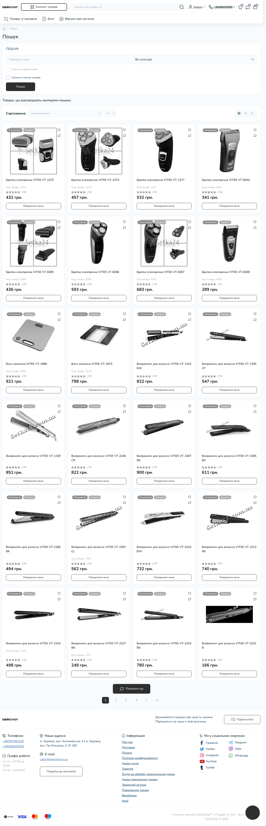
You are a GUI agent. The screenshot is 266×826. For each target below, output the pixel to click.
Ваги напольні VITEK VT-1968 (26, 364)
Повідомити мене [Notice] (33, 206)
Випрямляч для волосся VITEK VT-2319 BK (164, 645)
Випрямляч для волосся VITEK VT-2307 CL (98, 549)
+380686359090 (13, 746)
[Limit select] (110, 113)
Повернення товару (135, 790)
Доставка (128, 747)
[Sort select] (66, 113)
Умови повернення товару (140, 779)
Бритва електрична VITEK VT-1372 (30, 180)
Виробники (129, 795)
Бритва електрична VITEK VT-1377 (160, 180)
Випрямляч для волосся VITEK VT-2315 (33, 643)
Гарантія (127, 769)
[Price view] (252, 113)
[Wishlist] (59, 129)
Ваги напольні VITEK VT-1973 (91, 364)
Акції (125, 801)
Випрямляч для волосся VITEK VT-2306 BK (33, 549)
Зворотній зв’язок (134, 785)
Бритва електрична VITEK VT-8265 (30, 272)
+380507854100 (13, 741)
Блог (51, 19)
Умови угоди (130, 763)
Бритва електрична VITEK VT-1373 (95, 180)
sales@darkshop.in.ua (54, 759)
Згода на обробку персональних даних (148, 774)
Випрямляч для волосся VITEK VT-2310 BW (164, 549)
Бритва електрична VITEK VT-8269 (226, 272)
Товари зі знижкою (23, 19)
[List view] (246, 113)
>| (157, 700)
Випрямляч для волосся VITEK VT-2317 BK (98, 645)
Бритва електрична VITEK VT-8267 (160, 272)
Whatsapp (238, 755)
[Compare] (59, 135)
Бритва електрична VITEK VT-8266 (95, 272)
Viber (235, 749)
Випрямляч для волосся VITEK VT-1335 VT (229, 366)
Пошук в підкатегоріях (25, 69)
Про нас (127, 742)
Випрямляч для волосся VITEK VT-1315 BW (164, 366)
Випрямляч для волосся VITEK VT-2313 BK (229, 549)
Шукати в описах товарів (26, 77)
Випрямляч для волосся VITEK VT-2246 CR (98, 458)
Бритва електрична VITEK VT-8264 (226, 180)
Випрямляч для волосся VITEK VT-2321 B (229, 645)
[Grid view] (239, 113)
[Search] (182, 7)
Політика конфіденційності (140, 758)
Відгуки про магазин (79, 19)
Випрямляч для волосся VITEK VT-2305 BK (229, 458)
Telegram (237, 742)
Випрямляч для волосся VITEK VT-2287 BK (164, 458)
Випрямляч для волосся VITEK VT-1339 (33, 456)
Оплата (127, 753)
